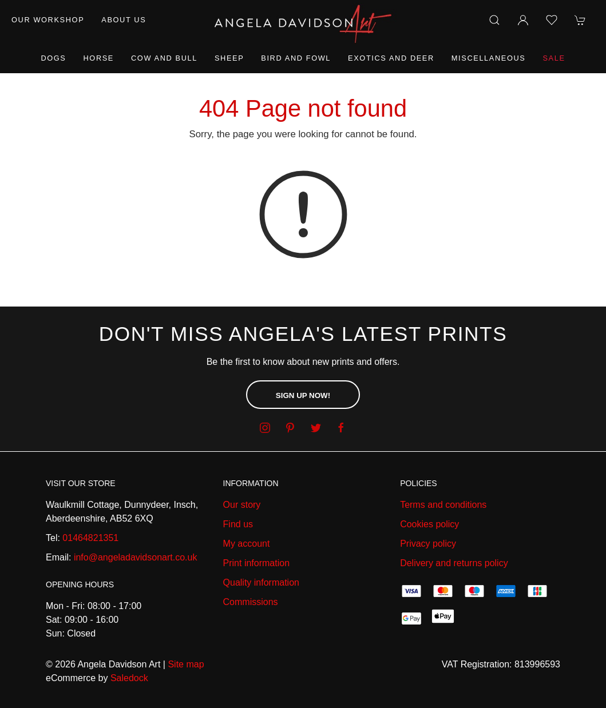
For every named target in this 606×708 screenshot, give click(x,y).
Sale (553, 58)
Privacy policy (428, 543)
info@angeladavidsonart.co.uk (135, 557)
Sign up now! (303, 395)
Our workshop (47, 19)
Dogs (53, 58)
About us (123, 19)
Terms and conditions (443, 505)
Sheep (229, 58)
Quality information (261, 582)
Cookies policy (429, 524)
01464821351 (90, 538)
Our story (242, 505)
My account (246, 543)
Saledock (129, 678)
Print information (256, 563)
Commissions (250, 602)
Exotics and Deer (391, 58)
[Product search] (494, 20)
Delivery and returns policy (454, 563)
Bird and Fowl (296, 58)
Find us (238, 524)
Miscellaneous (488, 58)
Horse (99, 58)
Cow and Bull (164, 58)
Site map (186, 664)
